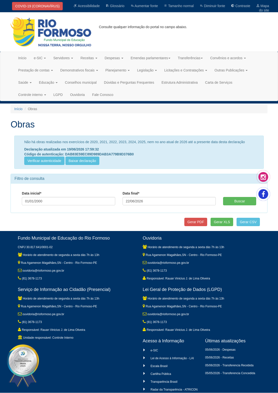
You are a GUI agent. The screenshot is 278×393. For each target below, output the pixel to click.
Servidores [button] (63, 58)
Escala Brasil (159, 366)
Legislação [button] (147, 70)
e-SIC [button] (40, 58)
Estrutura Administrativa (180, 82)
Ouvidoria (77, 95)
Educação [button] (48, 82)
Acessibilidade (87, 6)
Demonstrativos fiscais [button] (79, 70)
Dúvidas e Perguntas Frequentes (129, 82)
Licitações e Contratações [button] (185, 70)
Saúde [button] (24, 82)
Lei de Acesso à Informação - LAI (172, 358)
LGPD (58, 95)
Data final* (131, 193)
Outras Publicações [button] (231, 70)
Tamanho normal (179, 6)
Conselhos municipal (81, 82)
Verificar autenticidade (44, 161)
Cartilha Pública (161, 374)
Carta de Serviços (218, 82)
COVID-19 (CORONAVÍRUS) (37, 6)
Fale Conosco (102, 95)
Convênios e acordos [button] (228, 58)
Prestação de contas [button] (35, 70)
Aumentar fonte (144, 6)
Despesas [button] (114, 58)
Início (22, 58)
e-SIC (154, 350)
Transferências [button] (190, 58)
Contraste (240, 6)
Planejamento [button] (117, 70)
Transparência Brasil (164, 381)
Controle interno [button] (32, 95)
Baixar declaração (82, 161)
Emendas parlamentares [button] (151, 58)
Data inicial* (31, 193)
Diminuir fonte (212, 6)
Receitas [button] (88, 58)
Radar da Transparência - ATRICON (174, 389)
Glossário (115, 6)
